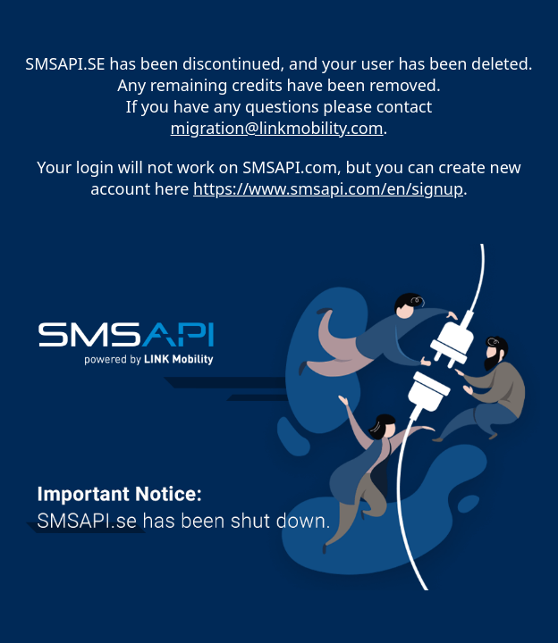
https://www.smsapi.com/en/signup (328, 188)
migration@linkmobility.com (277, 127)
